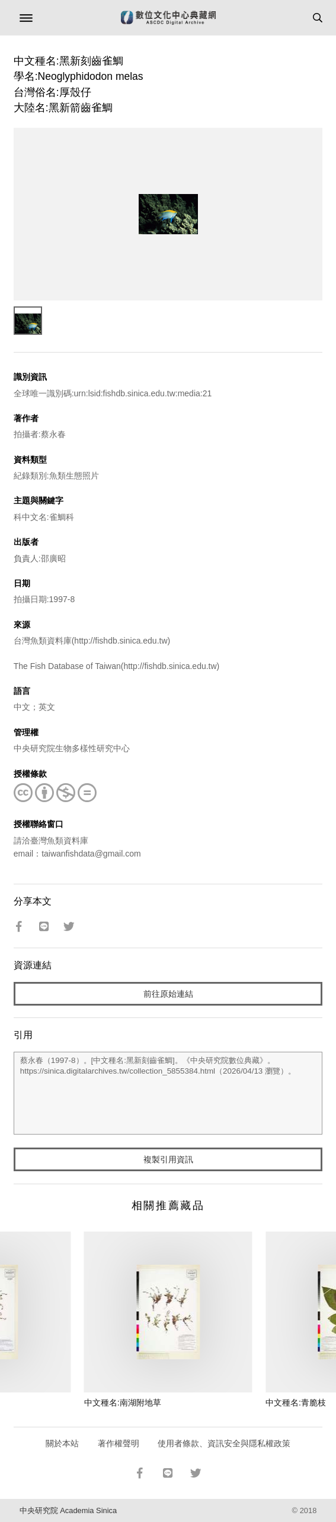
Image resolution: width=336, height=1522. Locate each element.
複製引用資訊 (168, 1159)
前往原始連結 (168, 993)
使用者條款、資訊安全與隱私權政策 (224, 1443)
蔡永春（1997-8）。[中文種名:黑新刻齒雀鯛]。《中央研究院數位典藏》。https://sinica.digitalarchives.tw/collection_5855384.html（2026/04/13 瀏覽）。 (168, 1093)
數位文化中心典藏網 (168, 18)
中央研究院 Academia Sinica (68, 1510)
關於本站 (62, 1443)
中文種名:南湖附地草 (122, 1402)
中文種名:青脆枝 (295, 1402)
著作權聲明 (118, 1443)
